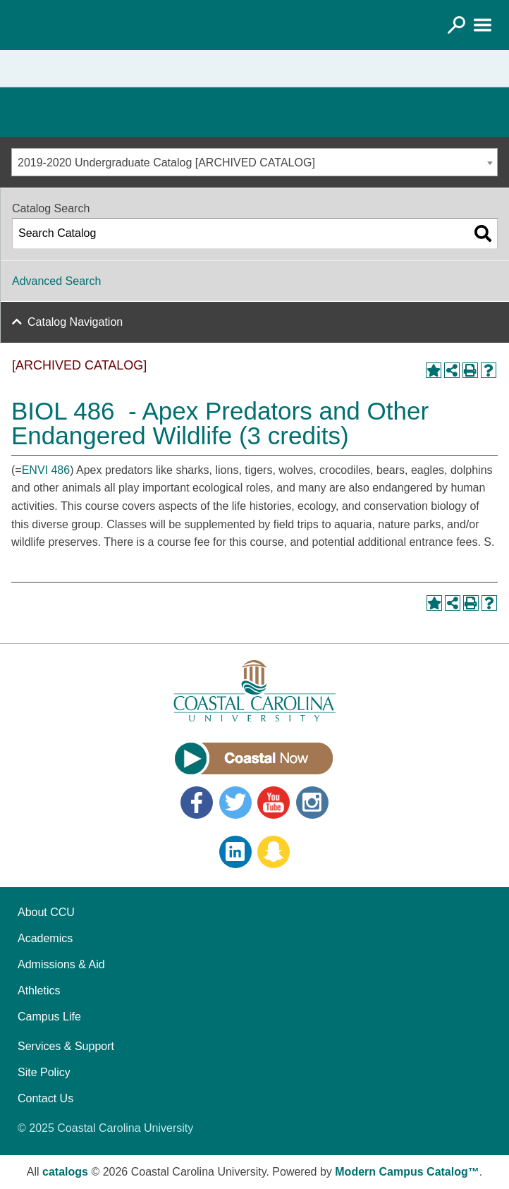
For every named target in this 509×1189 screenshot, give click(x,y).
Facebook (197, 802)
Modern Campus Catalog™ (407, 1172)
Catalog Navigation (75, 322)
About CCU (46, 912)
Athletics (39, 990)
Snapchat (273, 852)
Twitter (235, 802)
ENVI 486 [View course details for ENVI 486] (46, 470)
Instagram (312, 802)
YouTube (273, 802)
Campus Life (49, 1017)
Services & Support (66, 1046)
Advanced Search (56, 281)
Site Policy (44, 1072)
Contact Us (45, 1098)
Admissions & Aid (61, 964)
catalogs (65, 1172)
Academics (45, 938)
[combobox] (254, 162)
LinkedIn (235, 852)
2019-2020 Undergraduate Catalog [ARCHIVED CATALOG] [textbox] (166, 163)
